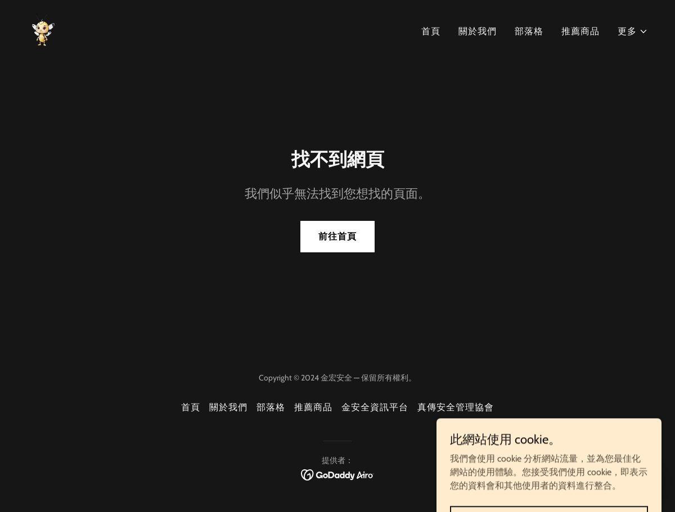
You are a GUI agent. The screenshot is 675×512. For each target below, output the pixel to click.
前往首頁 (337, 236)
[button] (633, 31)
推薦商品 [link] (580, 31)
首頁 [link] (430, 31)
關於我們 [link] (477, 31)
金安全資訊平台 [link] (374, 407)
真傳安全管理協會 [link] (455, 407)
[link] (43, 29)
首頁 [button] (190, 407)
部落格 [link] (529, 31)
